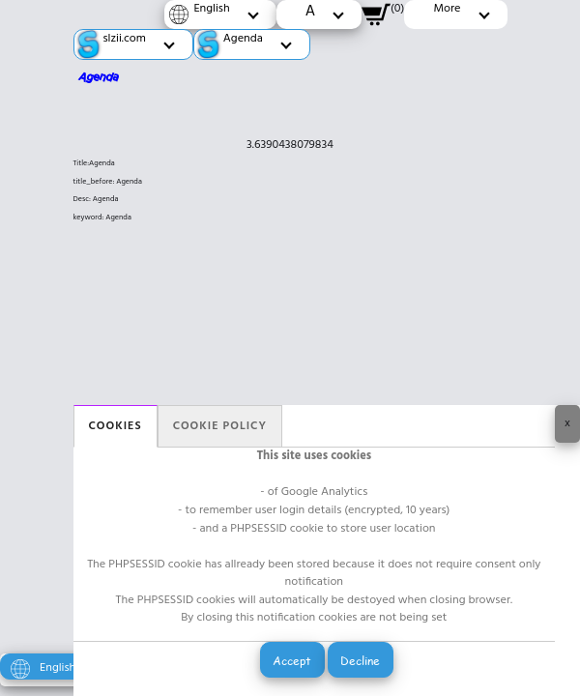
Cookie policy (220, 426)
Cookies (115, 426)
